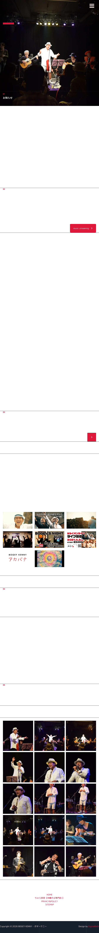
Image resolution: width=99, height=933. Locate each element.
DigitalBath (93, 926)
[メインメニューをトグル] (92, 6)
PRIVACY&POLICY (49, 901)
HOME (49, 894)
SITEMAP (49, 904)
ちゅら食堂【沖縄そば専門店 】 (49, 897)
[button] (83, 228)
